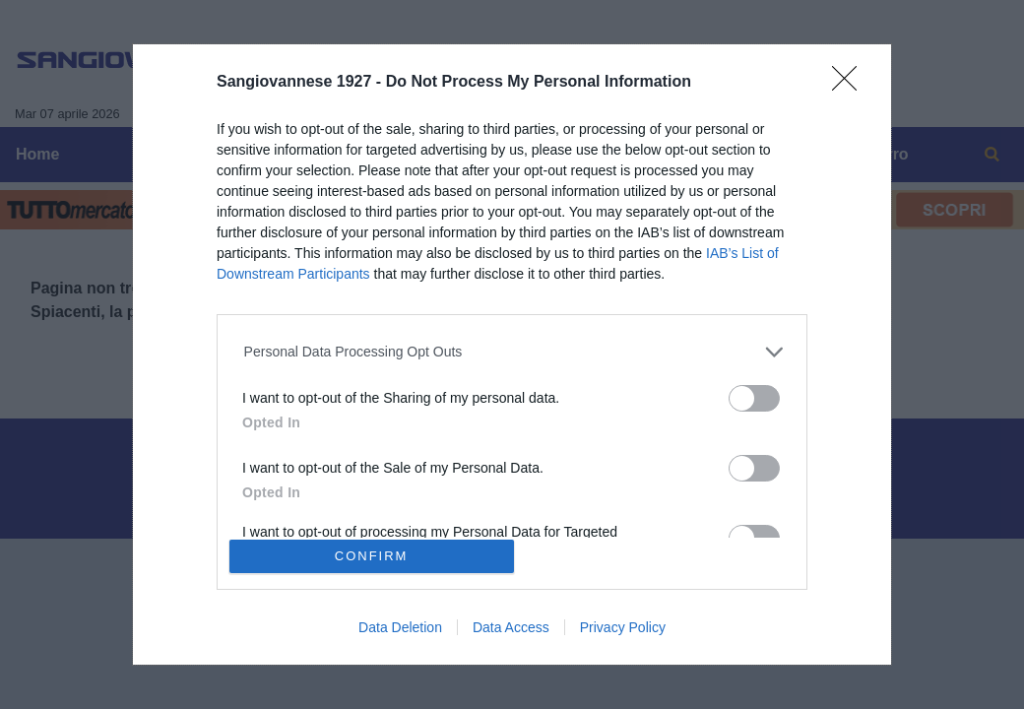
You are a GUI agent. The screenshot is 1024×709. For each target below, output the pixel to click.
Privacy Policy (623, 627)
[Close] (850, 84)
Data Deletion (400, 627)
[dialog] (512, 354)
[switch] (754, 398)
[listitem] (512, 352)
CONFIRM (372, 555)
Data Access (511, 627)
